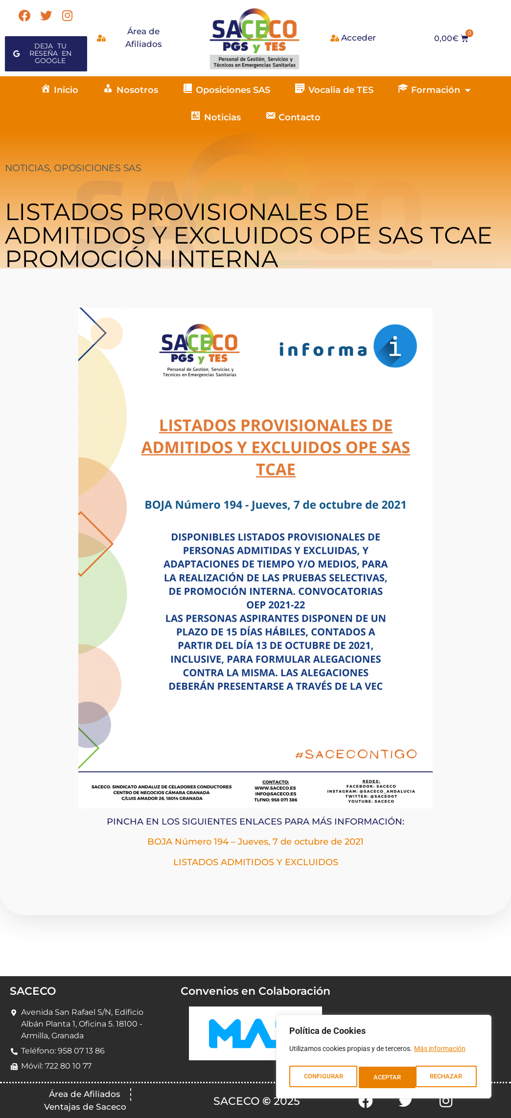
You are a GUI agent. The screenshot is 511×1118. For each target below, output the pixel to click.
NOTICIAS (27, 168)
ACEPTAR (451, 1077)
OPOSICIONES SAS (97, 168)
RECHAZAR (389, 1077)
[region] (383, 1058)
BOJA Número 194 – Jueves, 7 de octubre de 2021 (255, 841)
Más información (439, 1053)
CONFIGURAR (323, 1077)
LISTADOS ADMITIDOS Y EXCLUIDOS (255, 862)
